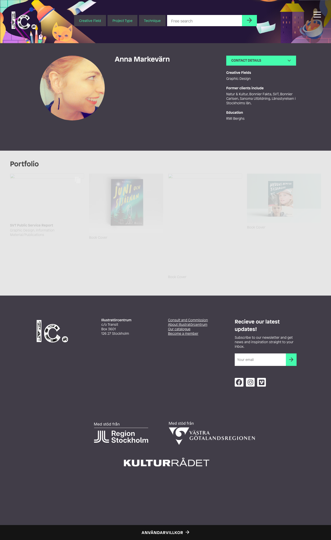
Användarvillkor (162, 532)
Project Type (122, 20)
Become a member (183, 333)
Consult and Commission (188, 320)
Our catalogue (179, 329)
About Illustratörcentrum (188, 324)
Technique (152, 20)
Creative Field (90, 20)
